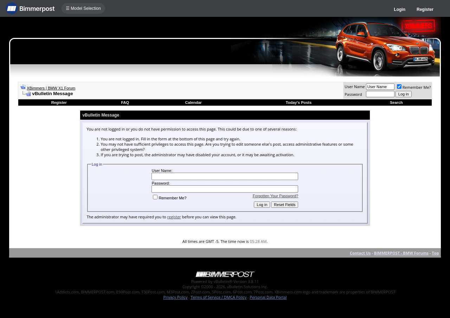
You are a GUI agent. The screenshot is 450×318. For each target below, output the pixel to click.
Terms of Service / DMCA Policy (218, 297)
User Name (355, 86)
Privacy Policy (175, 297)
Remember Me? (414, 87)
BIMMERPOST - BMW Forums (401, 253)
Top (435, 253)
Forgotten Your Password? (275, 196)
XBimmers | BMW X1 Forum (51, 88)
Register (425, 9)
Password (353, 94)
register (174, 216)
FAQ (125, 102)
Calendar (193, 102)
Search (396, 102)
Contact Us (360, 253)
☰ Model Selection (83, 8)
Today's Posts (298, 102)
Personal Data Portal (268, 297)
